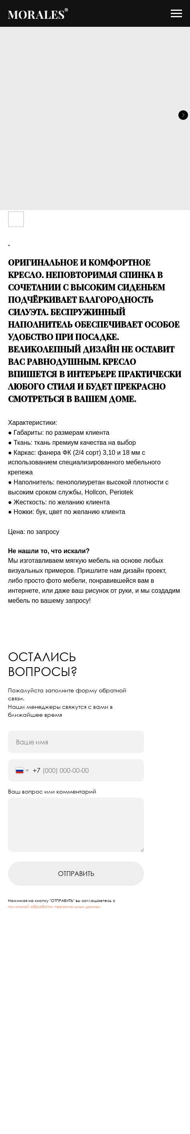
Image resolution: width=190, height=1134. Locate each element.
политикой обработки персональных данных (54, 906)
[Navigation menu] (176, 14)
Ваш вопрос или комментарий (52, 791)
